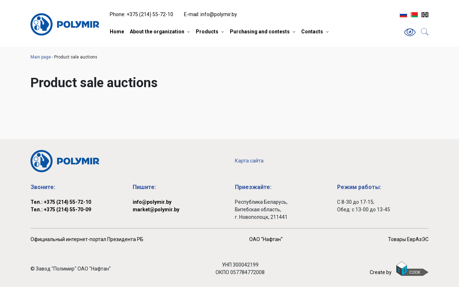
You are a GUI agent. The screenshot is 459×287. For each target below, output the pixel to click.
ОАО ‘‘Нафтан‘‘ (266, 239)
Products (207, 31)
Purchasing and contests (260, 31)
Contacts (312, 31)
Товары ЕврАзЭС (408, 239)
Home (117, 31)
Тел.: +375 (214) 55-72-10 (60, 202)
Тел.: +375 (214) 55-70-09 (60, 209)
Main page (40, 57)
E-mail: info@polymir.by (210, 14)
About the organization (157, 31)
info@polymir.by (152, 202)
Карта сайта (249, 161)
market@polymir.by (156, 209)
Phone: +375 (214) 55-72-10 (141, 14)
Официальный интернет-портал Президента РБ (86, 239)
